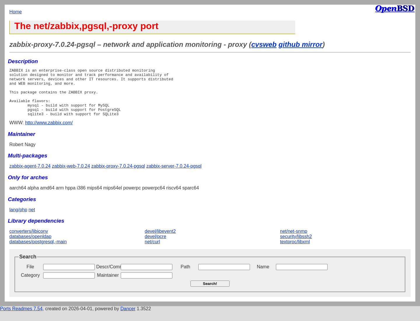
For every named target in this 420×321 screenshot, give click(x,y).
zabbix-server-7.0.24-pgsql (174, 175)
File (30, 276)
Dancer (128, 318)
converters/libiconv (28, 240)
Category (30, 284)
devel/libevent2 (160, 240)
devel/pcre (155, 246)
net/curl (152, 251)
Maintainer (108, 284)
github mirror (301, 44)
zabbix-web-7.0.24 (71, 175)
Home (15, 11)
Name (263, 276)
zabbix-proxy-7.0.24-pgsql (118, 175)
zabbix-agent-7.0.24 (29, 175)
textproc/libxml (295, 251)
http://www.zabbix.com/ (49, 132)
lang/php (18, 219)
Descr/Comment (108, 276)
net (32, 219)
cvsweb (263, 44)
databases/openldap (30, 246)
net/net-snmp (293, 240)
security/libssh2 (296, 246)
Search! (210, 293)
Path (185, 276)
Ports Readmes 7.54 (21, 318)
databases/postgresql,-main (38, 251)
